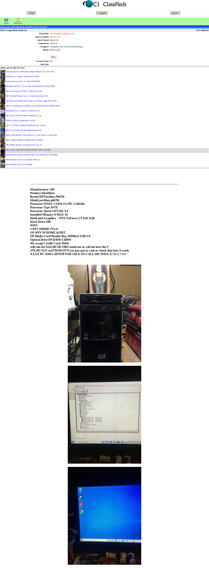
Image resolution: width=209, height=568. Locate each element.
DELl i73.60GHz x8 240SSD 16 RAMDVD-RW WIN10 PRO (33, 106)
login (58, 50)
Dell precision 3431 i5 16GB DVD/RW (23, 81)
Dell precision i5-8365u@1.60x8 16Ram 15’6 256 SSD (30, 71)
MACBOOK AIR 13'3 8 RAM (19, 164)
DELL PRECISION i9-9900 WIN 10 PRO (24, 140)
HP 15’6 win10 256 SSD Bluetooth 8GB (23, 130)
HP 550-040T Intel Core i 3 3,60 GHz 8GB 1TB (27, 96)
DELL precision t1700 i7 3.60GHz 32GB (24, 91)
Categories (101, 13)
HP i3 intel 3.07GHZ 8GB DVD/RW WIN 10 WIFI (28, 150)
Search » (175, 13)
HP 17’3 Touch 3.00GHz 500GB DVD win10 (25, 125)
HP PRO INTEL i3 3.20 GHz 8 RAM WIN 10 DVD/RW (30, 86)
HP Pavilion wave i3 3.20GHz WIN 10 (23, 159)
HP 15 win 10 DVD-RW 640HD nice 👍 (23, 115)
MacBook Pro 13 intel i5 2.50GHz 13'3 (23, 110)
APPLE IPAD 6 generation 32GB (20, 120)
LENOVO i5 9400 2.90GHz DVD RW (23, 76)
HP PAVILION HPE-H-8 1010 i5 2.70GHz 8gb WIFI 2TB (31, 101)
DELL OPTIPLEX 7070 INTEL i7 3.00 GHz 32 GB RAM (31, 135)
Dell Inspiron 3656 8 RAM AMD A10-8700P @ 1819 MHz (32, 154)
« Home (31, 13)
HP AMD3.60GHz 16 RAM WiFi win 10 (23, 145)
